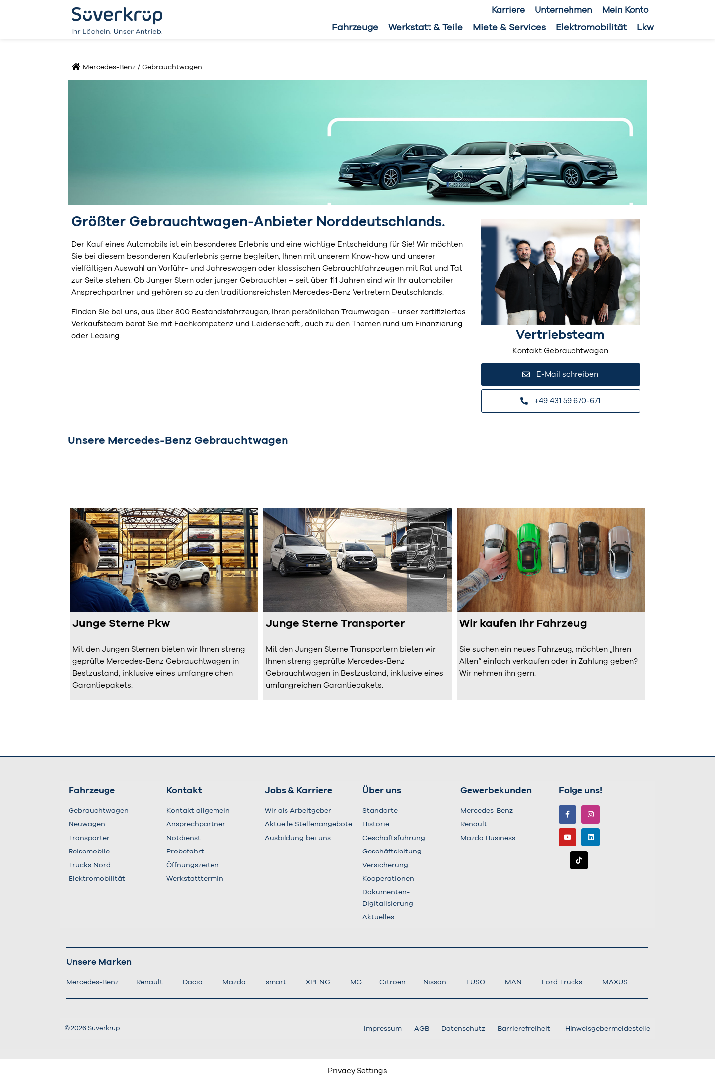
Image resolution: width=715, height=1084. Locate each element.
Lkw (645, 27)
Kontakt (184, 791)
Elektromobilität (591, 27)
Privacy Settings (357, 1072)
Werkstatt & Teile (425, 27)
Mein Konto (625, 10)
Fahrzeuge (355, 27)
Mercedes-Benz (109, 67)
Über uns (381, 791)
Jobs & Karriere (298, 791)
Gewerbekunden (496, 791)
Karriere (508, 10)
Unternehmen (563, 10)
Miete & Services (509, 27)
